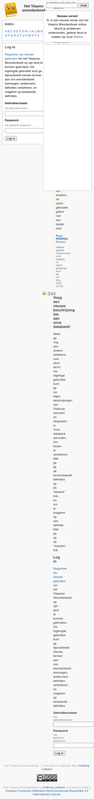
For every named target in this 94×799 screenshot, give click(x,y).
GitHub (78, 37)
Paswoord (11, 120)
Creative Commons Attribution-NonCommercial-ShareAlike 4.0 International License (47, 792)
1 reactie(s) (61, 237)
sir (57, 274)
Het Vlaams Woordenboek (20, 787)
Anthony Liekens (54, 787)
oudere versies (60, 249)
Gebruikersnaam (16, 103)
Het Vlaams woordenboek (34, 8)
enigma (60, 259)
